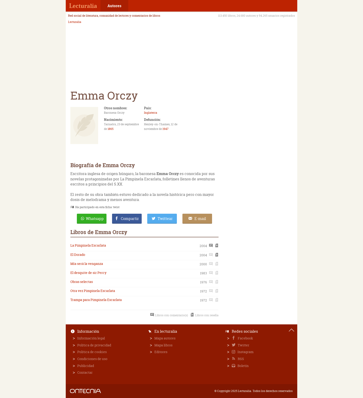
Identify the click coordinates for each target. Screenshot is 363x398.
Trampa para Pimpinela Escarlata (96, 300)
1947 (166, 129)
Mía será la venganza (86, 263)
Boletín (243, 366)
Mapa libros (163, 345)
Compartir (130, 218)
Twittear (165, 218)
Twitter (243, 345)
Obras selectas (81, 281)
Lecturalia (74, 22)
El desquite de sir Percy (88, 272)
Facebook (245, 338)
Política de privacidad (94, 345)
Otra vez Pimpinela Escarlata (92, 290)
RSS (240, 359)
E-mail (200, 218)
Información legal (91, 338)
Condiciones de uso (92, 359)
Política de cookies (92, 352)
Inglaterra (150, 113)
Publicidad (85, 366)
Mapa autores (164, 338)
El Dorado (77, 254)
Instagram (245, 352)
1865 (110, 129)
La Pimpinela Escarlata (88, 245)
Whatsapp (95, 218)
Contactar (85, 372)
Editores (160, 352)
